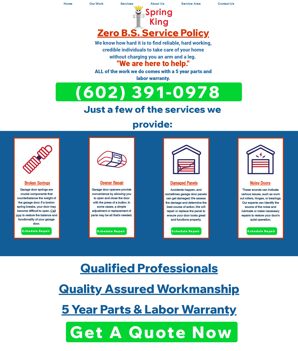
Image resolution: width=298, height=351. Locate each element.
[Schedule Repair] (36, 231)
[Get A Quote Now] (152, 332)
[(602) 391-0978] (149, 91)
